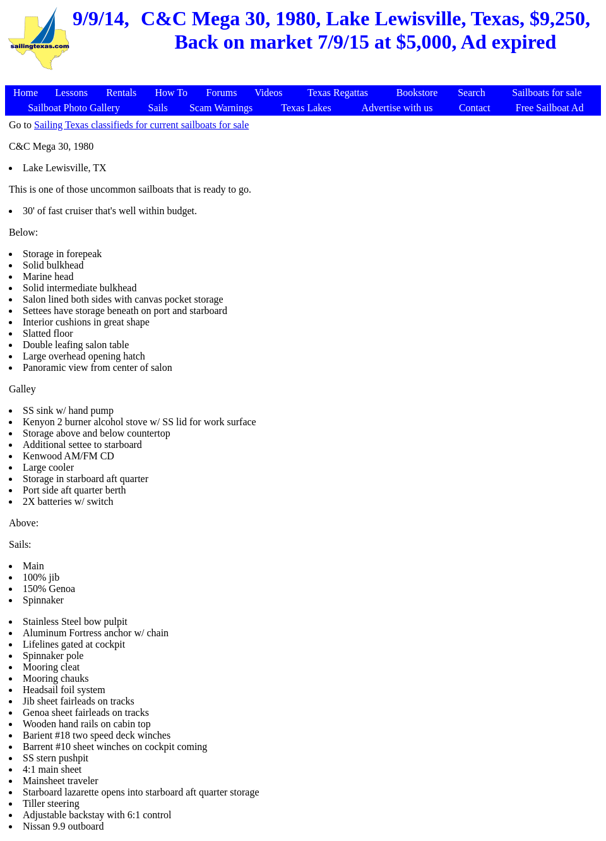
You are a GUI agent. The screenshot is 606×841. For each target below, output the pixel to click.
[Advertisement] (305, 78)
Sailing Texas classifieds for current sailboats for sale (141, 124)
